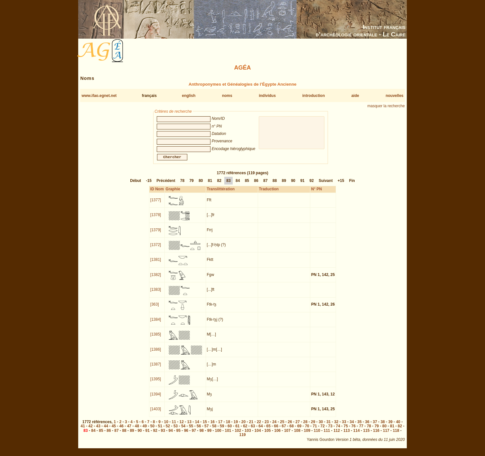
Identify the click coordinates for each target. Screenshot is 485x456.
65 (268, 430)
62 (245, 430)
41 (83, 430)
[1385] (155, 338)
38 (382, 425)
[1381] (155, 263)
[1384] (155, 323)
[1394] (155, 398)
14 (197, 425)
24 (274, 425)
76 (353, 430)
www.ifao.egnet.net (99, 95)
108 (297, 434)
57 (206, 430)
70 (307, 430)
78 (182, 184)
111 (326, 434)
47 (129, 430)
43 (98, 430)
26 (290, 425)
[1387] (155, 368)
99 (209, 434)
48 (137, 430)
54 (183, 430)
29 (313, 425)
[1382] (155, 278)
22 (259, 425)
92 (312, 184)
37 (375, 425)
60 (230, 430)
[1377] (155, 204)
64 (260, 430)
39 (390, 425)
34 (352, 425)
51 (160, 430)
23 (267, 425)
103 (248, 434)
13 (189, 425)
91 (302, 184)
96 (186, 434)
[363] (154, 308)
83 (228, 184)
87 (265, 184)
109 (307, 434)
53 (175, 430)
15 (205, 425)
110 (317, 434)
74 (338, 430)
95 (178, 434)
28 (305, 425)
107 (287, 434)
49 (145, 430)
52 (168, 430)
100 (218, 434)
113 (346, 434)
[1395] (155, 383)
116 (376, 434)
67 (284, 430)
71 (314, 430)
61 (237, 430)
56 (199, 430)
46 (121, 430)
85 (247, 184)
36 (367, 425)
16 (212, 425)
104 (258, 434)
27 (297, 425)
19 (236, 425)
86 (256, 184)
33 (344, 425)
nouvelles (394, 95)
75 (346, 430)
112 (336, 434)
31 (328, 425)
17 (220, 425)
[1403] (155, 413)
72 (322, 430)
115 (366, 434)
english (188, 95)
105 (267, 434)
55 (191, 430)
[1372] (155, 248)
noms (227, 95)
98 (202, 434)
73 (330, 430)
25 (282, 425)
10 (166, 425)
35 (359, 425)
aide (355, 95)
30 (321, 425)
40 (398, 425)
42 (91, 430)
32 (336, 425)
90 (293, 184)
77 (361, 430)
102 (238, 434)
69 (299, 430)
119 (242, 438)
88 (275, 184)
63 (253, 430)
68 (291, 430)
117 (386, 434)
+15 (341, 184)
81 (210, 184)
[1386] (155, 353)
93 (163, 434)
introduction (313, 95)
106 (277, 434)
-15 (149, 184)
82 (219, 184)
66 (276, 430)
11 (174, 425)
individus (267, 95)
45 (114, 430)
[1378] (155, 218)
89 (284, 184)
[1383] (155, 293)
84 (238, 184)
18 (228, 425)
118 (396, 434)
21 (251, 425)
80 (201, 184)
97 (194, 434)
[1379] (155, 234)
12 (182, 425)
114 (356, 434)
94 (171, 434)
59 (222, 430)
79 (191, 184)
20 (243, 425)
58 (214, 430)
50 (152, 430)
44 (106, 430)
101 (228, 434)
